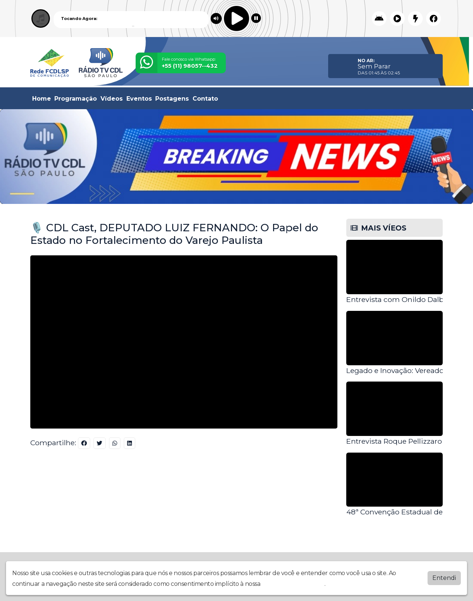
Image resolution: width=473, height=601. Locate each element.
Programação (75, 98)
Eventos (139, 98)
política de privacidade (293, 583)
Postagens (172, 98)
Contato (205, 98)
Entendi (444, 577)
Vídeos (112, 98)
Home (41, 98)
